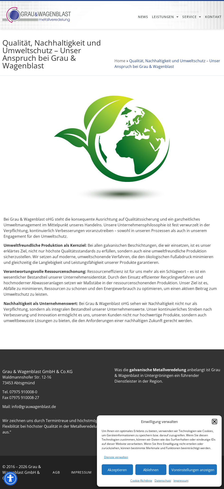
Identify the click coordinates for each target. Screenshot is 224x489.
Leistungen (165, 17)
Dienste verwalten (116, 457)
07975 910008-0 (23, 391)
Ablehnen (151, 469)
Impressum (181, 481)
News (143, 16)
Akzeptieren (117, 469)
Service (191, 17)
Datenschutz (163, 481)
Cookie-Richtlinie (141, 481)
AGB (56, 472)
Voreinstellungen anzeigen (192, 469)
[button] (214, 421)
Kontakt (213, 16)
